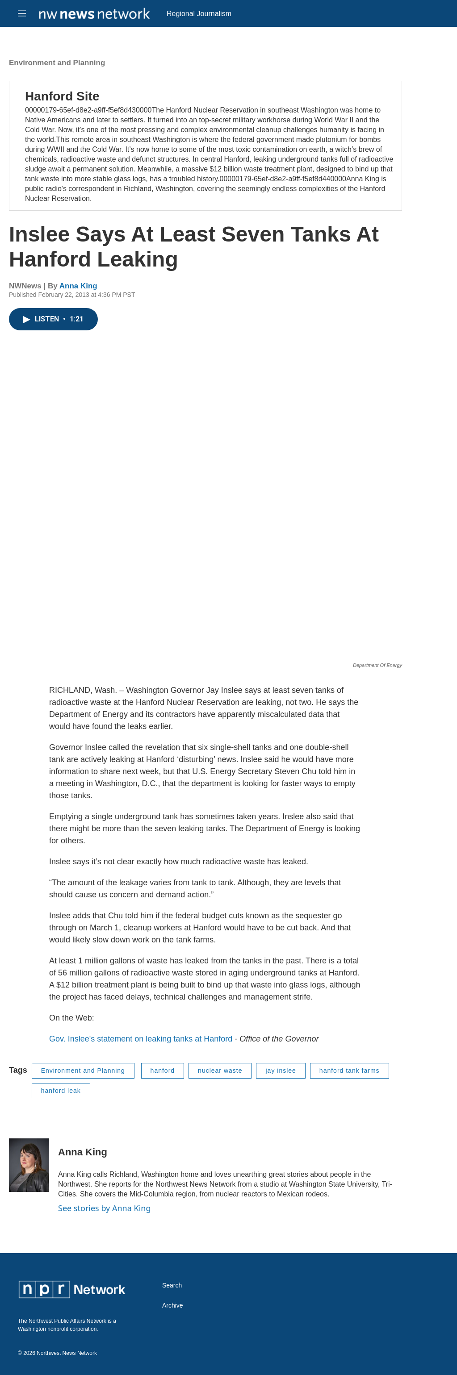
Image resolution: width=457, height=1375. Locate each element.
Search (172, 1285)
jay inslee (280, 1070)
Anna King (78, 286)
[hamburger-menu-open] (21, 13)
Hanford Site (62, 96)
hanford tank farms (349, 1070)
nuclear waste (220, 1070)
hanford (163, 1070)
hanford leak (61, 1090)
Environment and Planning (57, 62)
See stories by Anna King (104, 1208)
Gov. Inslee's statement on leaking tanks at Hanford (140, 1038)
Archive (172, 1305)
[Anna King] (29, 1165)
